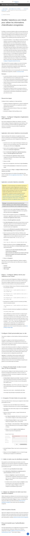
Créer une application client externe (16, 174)
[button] (2, 1)
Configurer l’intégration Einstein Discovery (12, 60)
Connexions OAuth (20, 71)
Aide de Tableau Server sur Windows (15, 8)
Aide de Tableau (5, 8)
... (22, 8)
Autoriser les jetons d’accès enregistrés (20, 517)
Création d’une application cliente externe (10, 197)
